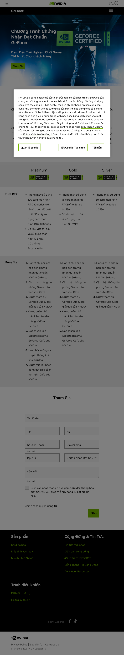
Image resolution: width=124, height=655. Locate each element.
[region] (62, 123)
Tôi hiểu (97, 147)
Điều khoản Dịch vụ (92, 126)
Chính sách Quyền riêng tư (59, 123)
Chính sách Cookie (88, 123)
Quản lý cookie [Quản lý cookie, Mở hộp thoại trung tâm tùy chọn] (29, 147)
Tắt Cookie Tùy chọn (73, 147)
